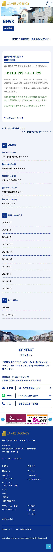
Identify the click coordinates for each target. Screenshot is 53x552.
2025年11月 (7, 251)
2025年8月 (6, 273)
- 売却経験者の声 (33, 479)
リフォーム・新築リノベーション (10, 508)
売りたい (31, 471)
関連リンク (7, 529)
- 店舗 (4, 493)
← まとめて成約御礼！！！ (14, 128)
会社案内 (31, 506)
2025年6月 (6, 288)
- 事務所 (5, 497)
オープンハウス (9, 314)
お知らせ (11, 118)
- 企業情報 (31, 510)
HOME (15, 39)
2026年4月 (6, 229)
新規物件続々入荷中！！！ (13, 168)
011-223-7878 (28, 403)
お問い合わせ (8, 519)
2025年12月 (7, 244)
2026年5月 (6, 222)
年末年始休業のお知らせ (12, 192)
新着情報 (25, 39)
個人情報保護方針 (24, 529)
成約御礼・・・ (9, 203)
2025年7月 (6, 281)
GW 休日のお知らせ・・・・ (15, 156)
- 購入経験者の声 (8, 501)
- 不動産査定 (32, 475)
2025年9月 (6, 266)
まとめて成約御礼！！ (12, 180)
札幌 (21, 118)
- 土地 (4, 489)
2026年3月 (6, 237)
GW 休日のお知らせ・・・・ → (36, 131)
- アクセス (31, 514)
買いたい (6, 471)
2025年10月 (7, 259)
